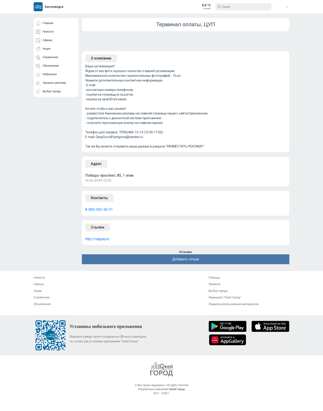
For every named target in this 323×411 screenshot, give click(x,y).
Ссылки (97, 227)
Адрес (96, 164)
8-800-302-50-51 (99, 209)
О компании (101, 58)
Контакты (99, 198)
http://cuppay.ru (97, 239)
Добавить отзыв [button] (185, 259)
